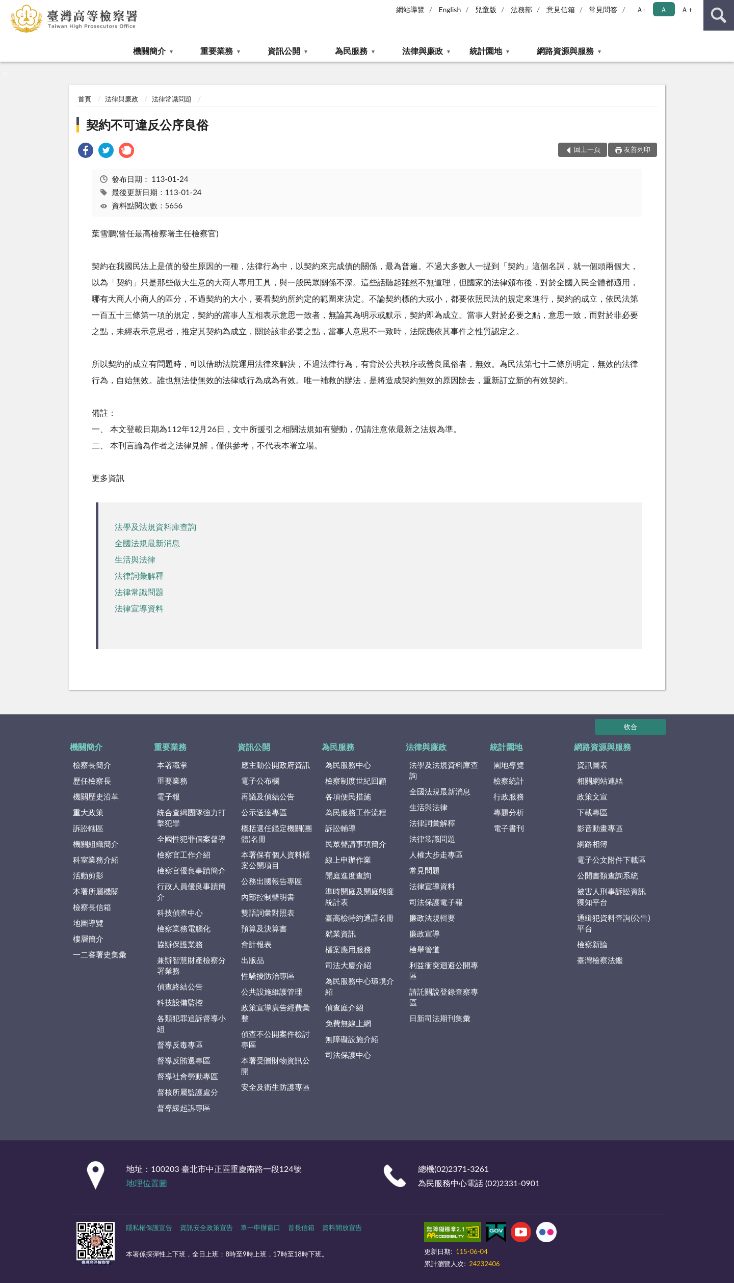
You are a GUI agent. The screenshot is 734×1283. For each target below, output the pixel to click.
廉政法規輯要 (432, 917)
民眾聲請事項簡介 (355, 843)
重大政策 (88, 812)
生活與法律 (135, 559)
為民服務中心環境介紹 (359, 986)
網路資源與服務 (565, 51)
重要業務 (216, 51)
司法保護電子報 (436, 901)
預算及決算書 (264, 928)
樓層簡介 (88, 938)
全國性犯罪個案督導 (191, 838)
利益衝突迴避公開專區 (443, 970)
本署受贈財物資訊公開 (275, 1066)
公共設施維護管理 (271, 991)
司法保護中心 (348, 1054)
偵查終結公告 (180, 986)
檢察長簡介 (92, 764)
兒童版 (485, 9)
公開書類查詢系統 (607, 875)
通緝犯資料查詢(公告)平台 (613, 923)
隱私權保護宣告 (149, 1227)
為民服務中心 (348, 764)
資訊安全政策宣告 (206, 1227)
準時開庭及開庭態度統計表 (359, 896)
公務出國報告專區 (271, 881)
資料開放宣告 (342, 1227)
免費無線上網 (348, 1023)
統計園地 (485, 51)
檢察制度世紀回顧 (355, 780)
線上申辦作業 (348, 859)
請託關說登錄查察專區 (443, 997)
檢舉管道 (424, 949)
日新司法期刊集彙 (439, 1018)
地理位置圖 (146, 1183)
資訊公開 (284, 51)
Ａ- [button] (641, 9)
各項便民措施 (348, 796)
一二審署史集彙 (99, 954)
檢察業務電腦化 (184, 928)
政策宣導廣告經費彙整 (275, 1013)
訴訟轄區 (88, 828)
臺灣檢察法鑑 (600, 960)
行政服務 (508, 796)
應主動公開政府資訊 (275, 764)
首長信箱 (301, 1227)
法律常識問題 (172, 99)
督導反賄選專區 (184, 1060)
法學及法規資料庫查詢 (155, 526)
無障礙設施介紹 (352, 1039)
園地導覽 (508, 764)
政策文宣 (592, 796)
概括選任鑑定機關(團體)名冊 (276, 833)
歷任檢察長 (92, 780)
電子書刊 (508, 828)
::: (8, 8)
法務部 (521, 9)
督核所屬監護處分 (187, 1092)
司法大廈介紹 (348, 965)
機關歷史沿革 (96, 796)
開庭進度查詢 (348, 875)
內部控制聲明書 (268, 896)
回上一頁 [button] (587, 149)
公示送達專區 (264, 812)
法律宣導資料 (139, 608)
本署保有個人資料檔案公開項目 (275, 860)
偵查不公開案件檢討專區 (275, 1039)
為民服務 (351, 51)
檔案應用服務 (348, 949)
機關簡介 (149, 51)
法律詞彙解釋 (139, 575)
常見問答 (603, 9)
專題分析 (508, 812)
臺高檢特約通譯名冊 (359, 917)
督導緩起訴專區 (184, 1107)
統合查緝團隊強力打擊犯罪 (191, 817)
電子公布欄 (260, 780)
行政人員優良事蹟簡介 (191, 891)
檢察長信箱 (92, 907)
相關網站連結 (600, 780)
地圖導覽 (88, 922)
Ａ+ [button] (686, 9)
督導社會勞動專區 (187, 1076)
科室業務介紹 (96, 859)
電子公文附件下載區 (611, 859)
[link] (85, 152)
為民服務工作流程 (355, 812)
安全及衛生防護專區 (275, 1086)
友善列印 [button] (637, 149)
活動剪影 (88, 875)
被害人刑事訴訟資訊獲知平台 (611, 896)
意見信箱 (560, 9)
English (450, 9)
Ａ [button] (663, 9)
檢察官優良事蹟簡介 (191, 870)
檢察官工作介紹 (184, 854)
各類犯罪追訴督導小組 (191, 1023)
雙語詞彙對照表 (268, 912)
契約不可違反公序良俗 (147, 124)
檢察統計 (508, 780)
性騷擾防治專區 (268, 975)
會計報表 (256, 944)
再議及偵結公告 (268, 796)
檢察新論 (592, 944)
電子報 (168, 796)
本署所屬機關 (96, 891)
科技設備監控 (180, 1002)
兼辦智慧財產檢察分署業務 (191, 965)
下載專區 (592, 812)
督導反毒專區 (180, 1044)
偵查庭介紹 (344, 1007)
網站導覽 (410, 9)
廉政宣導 (424, 933)
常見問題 (424, 870)
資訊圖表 (592, 764)
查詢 (718, 15)
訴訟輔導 (340, 828)
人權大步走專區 (436, 854)
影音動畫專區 (600, 828)
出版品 (252, 960)
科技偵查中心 (180, 912)
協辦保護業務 (180, 944)
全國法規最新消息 (147, 543)
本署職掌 (172, 764)
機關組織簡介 (96, 843)
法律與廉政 (422, 51)
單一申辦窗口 (260, 1227)
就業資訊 (340, 933)
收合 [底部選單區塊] (630, 727)
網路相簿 (592, 843)
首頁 (84, 99)
